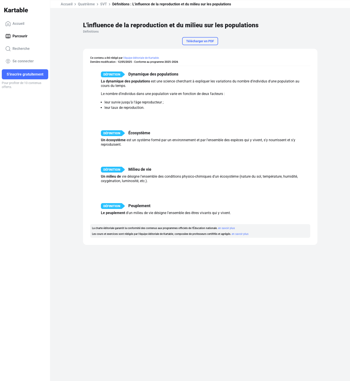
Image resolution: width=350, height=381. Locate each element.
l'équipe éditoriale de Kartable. (141, 57)
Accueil (14, 23)
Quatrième (86, 4)
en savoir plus (226, 228)
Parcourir (16, 36)
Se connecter (19, 61)
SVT (103, 4)
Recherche (17, 48)
